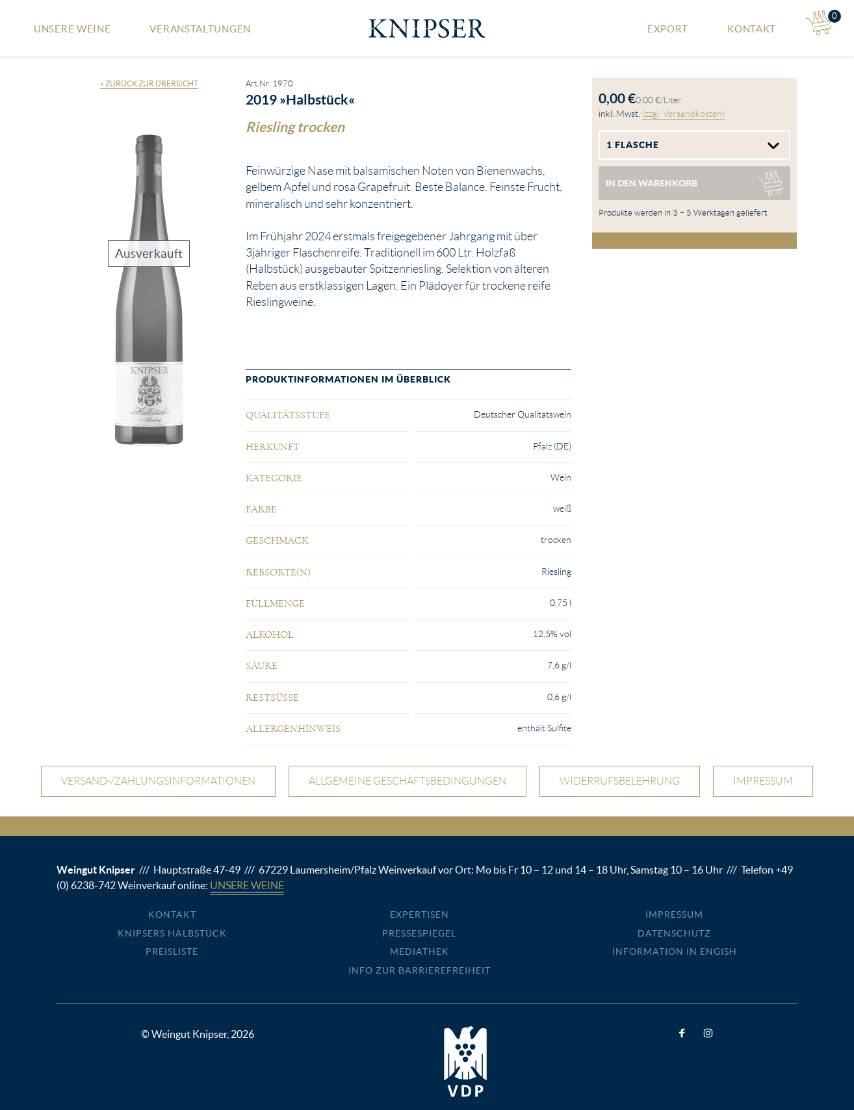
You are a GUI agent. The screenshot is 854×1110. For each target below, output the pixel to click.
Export (667, 28)
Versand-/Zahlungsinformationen (158, 781)
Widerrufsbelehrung (620, 781)
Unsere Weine (72, 28)
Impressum (763, 781)
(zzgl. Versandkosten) (683, 113)
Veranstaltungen (200, 28)
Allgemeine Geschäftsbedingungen (407, 781)
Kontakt (751, 28)
